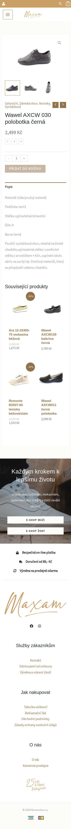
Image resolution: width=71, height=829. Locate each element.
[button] (60, 3)
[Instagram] (39, 626)
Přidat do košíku (25, 169)
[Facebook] (31, 626)
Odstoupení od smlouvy (35, 666)
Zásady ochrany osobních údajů (35, 725)
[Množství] (16, 158)
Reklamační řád (35, 713)
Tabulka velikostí (35, 707)
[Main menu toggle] (7, 14)
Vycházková (13, 107)
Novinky (44, 103)
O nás (35, 760)
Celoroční (11, 103)
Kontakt (35, 660)
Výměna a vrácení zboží (35, 672)
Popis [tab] (8, 187)
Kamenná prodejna (35, 766)
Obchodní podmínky (35, 719)
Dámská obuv (28, 103)
